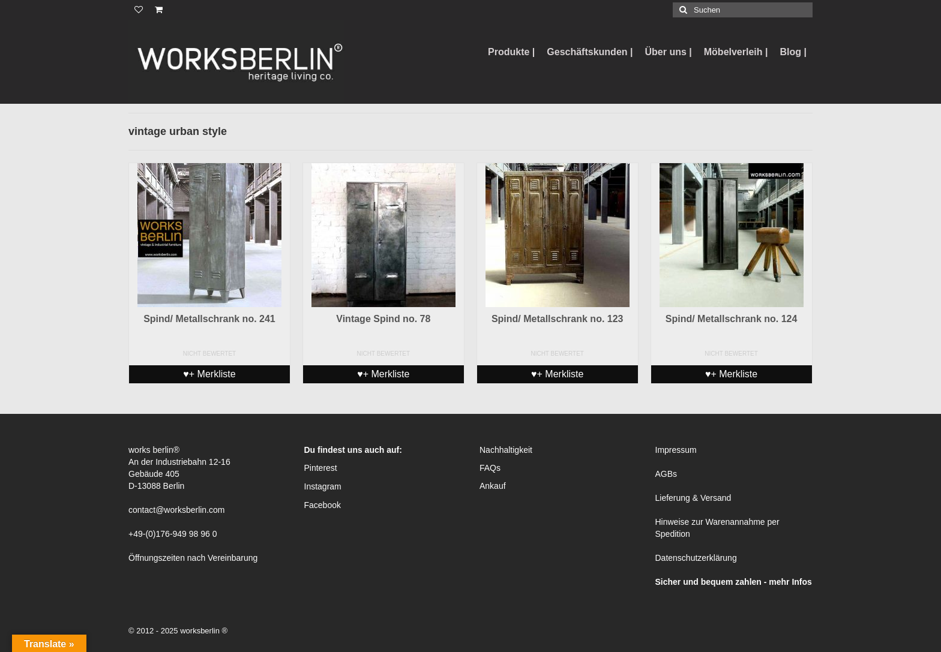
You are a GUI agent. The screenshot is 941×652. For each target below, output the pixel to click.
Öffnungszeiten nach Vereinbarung (192, 558)
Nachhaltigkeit (506, 450)
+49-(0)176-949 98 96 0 (172, 534)
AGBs (666, 474)
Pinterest (320, 468)
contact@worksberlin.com (176, 510)
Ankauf (493, 486)
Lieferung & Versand (693, 498)
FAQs (490, 468)
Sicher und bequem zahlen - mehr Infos (733, 582)
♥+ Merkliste (209, 374)
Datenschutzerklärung (696, 558)
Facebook (322, 505)
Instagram (322, 486)
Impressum (676, 450)
